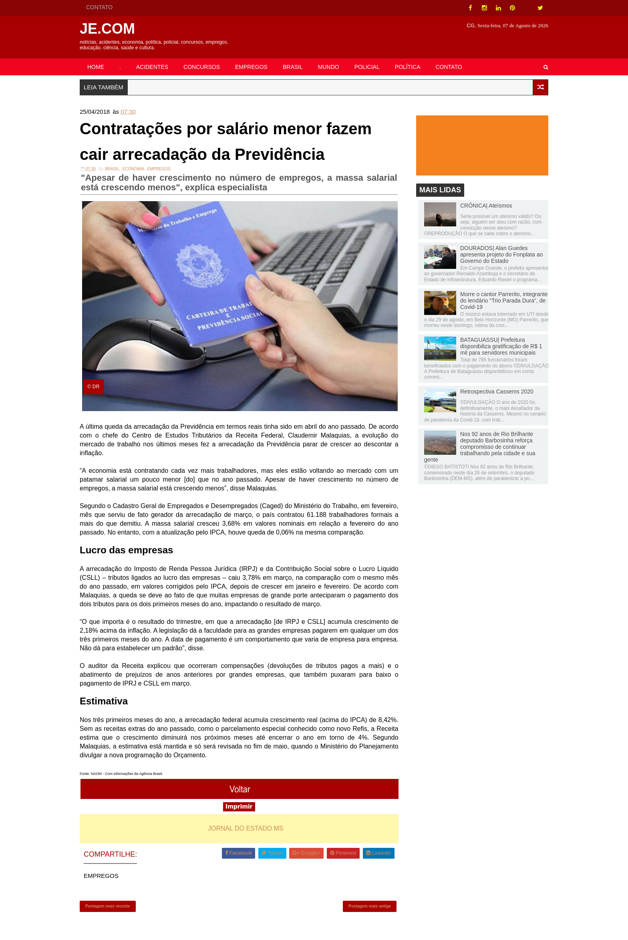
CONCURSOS (201, 67)
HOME (95, 67)
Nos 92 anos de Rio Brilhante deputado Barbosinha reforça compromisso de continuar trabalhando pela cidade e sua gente (479, 447)
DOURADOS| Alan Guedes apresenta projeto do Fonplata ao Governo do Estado (501, 254)
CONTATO (99, 7)
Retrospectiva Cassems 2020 (496, 391)
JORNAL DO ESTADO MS (245, 828)
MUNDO (328, 67)
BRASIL (293, 67)
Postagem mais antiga (369, 906)
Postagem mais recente (107, 906)
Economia (133, 169)
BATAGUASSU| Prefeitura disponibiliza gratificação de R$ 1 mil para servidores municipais (501, 346)
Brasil (112, 169)
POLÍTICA (408, 67)
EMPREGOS (251, 67)
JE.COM (107, 28)
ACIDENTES (152, 67)
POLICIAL (367, 67)
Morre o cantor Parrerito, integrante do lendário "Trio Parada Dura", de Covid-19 (504, 300)
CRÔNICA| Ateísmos (486, 205)
